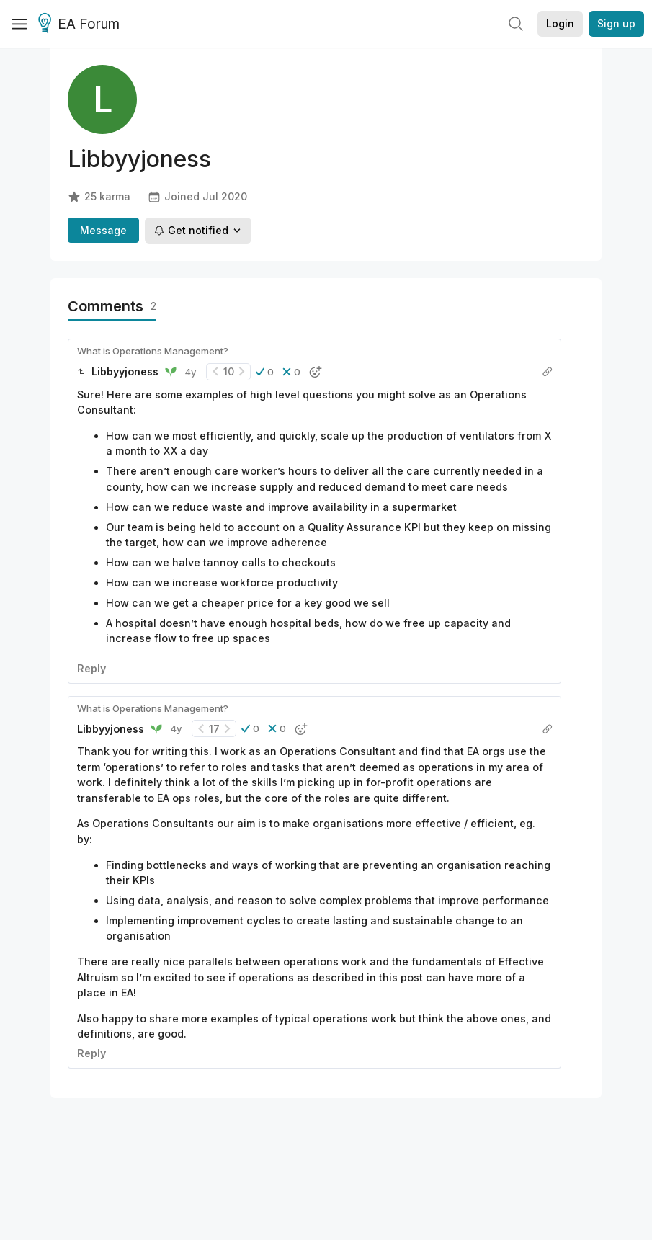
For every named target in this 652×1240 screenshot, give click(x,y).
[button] (264, 371)
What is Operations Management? (152, 351)
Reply (91, 668)
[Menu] (19, 23)
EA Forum (81, 24)
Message (103, 230)
